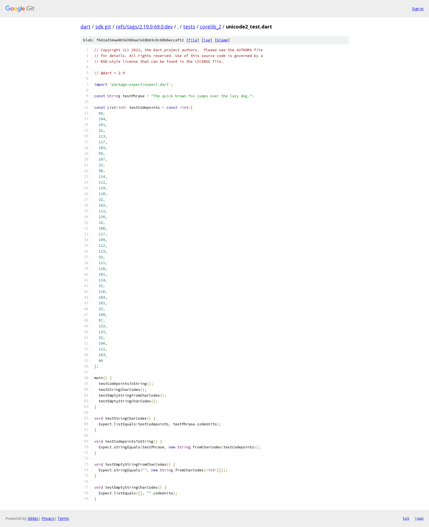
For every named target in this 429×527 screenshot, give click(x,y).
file (192, 40)
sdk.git (103, 26)
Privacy (48, 518)
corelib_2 (210, 26)
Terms (63, 518)
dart (85, 26)
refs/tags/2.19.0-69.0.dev (144, 26)
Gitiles (33, 518)
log (207, 40)
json (419, 518)
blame (222, 40)
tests (189, 26)
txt (406, 518)
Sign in (418, 8)
